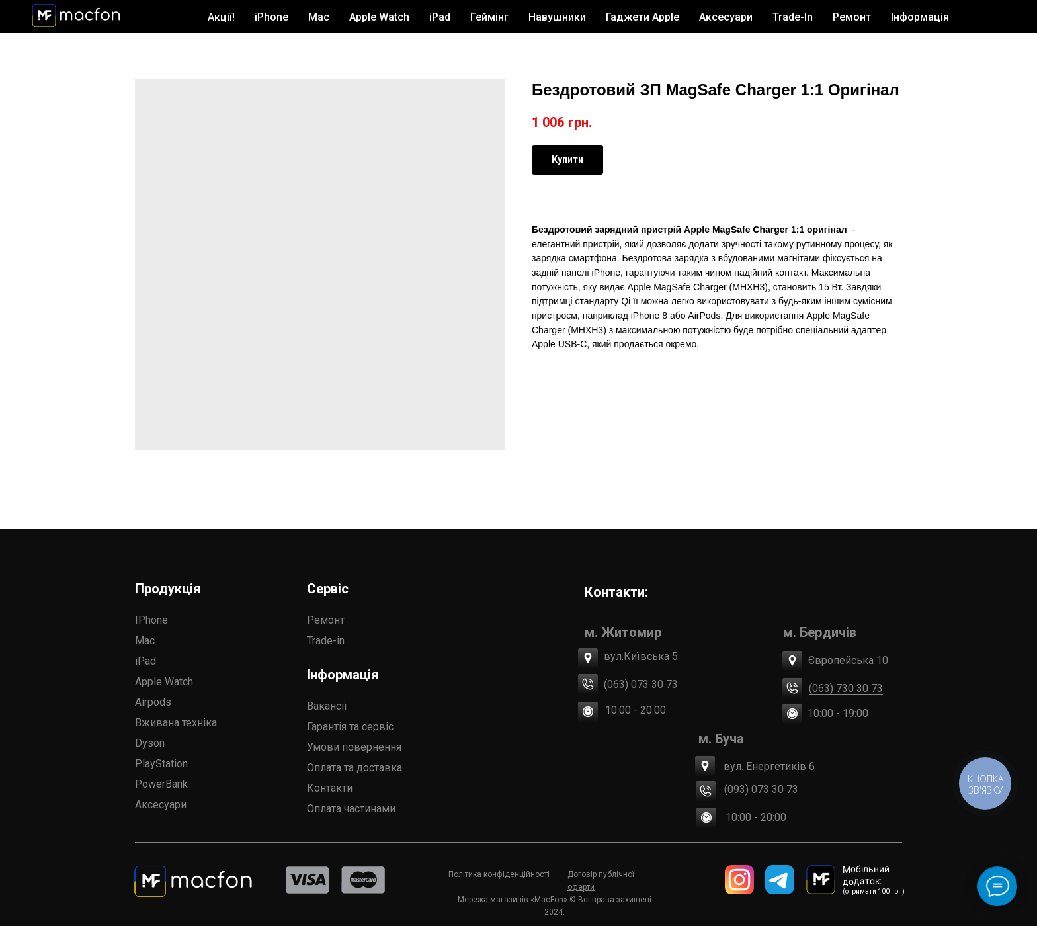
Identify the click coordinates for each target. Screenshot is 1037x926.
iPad (145, 661)
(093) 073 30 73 (761, 789)
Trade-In (792, 17)
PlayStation (161, 763)
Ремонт (852, 17)
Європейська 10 (848, 660)
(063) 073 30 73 (641, 684)
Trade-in (326, 640)
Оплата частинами (351, 808)
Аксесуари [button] (726, 17)
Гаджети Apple (642, 17)
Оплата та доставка (354, 767)
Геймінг (489, 17)
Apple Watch (164, 681)
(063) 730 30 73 (846, 688)
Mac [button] (318, 17)
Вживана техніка (176, 722)
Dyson (150, 743)
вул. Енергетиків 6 (769, 766)
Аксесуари (161, 804)
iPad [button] (439, 17)
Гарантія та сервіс (350, 726)
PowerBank (161, 784)
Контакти (330, 788)
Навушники (557, 17)
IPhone (151, 620)
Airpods (153, 702)
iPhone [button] (271, 17)
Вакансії (327, 706)
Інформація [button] (920, 17)
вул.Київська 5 (641, 656)
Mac (145, 640)
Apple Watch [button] (379, 17)
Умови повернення (354, 747)
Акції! (221, 17)
